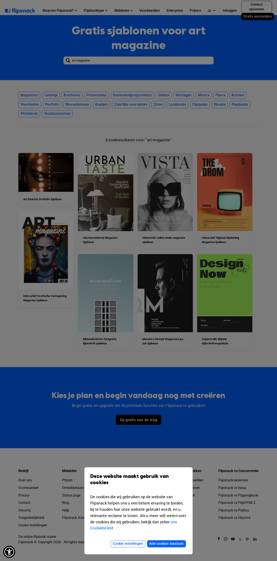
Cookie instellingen (128, 544)
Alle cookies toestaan (166, 544)
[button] (9, 552)
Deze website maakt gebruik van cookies (138, 482)
